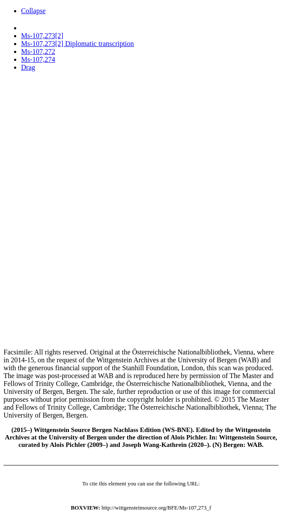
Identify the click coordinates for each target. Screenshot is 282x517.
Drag (28, 67)
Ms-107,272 (38, 51)
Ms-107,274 (38, 59)
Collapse (33, 10)
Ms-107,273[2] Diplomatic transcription (77, 43)
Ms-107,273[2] (42, 35)
